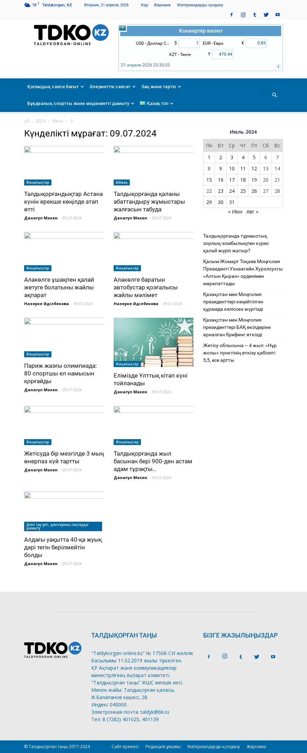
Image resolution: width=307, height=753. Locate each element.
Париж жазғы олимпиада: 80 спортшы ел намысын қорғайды (60, 373)
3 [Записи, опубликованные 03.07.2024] (231, 157)
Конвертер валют (201, 31)
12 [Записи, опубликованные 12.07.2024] (254, 168)
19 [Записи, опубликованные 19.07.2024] (254, 179)
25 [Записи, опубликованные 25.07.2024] (243, 191)
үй (26, 121)
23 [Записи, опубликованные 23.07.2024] (220, 191)
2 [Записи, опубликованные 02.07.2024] (220, 157)
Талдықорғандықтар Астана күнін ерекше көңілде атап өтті (63, 201)
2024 (40, 121)
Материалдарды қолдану (200, 5)
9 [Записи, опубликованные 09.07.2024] (220, 168)
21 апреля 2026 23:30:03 (145, 65)
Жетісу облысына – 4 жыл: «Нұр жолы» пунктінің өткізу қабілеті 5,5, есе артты (240, 353)
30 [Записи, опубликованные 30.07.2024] (220, 202)
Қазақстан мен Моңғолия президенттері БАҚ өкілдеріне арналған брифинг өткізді (237, 327)
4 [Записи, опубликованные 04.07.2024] (243, 157)
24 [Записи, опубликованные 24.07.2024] (232, 191)
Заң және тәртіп (161, 86)
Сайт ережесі (125, 747)
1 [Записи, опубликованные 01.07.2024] (209, 157)
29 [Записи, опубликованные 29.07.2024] (209, 202)
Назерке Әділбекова (46, 303)
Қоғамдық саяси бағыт (55, 86)
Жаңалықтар (37, 182)
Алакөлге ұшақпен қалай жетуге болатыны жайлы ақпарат (59, 287)
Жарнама (162, 5)
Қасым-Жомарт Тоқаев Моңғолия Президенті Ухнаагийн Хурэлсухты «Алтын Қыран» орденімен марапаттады (243, 272)
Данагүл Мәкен (41, 217)
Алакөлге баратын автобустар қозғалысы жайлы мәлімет (146, 287)
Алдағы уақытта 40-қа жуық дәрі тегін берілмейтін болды (63, 547)
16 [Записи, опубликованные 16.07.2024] (220, 179)
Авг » (252, 211)
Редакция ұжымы (163, 747)
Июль (58, 121)
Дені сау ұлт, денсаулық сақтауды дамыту (57, 526)
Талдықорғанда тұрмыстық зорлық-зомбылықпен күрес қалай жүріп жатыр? (236, 243)
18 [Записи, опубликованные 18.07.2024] (243, 179)
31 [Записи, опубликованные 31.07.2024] (232, 202)
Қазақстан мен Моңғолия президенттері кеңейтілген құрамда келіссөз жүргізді (233, 301)
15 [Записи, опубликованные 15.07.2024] (209, 179)
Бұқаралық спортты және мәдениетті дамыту (80, 103)
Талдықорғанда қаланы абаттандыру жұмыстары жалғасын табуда (149, 201)
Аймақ (122, 182)
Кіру (144, 5)
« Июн (235, 211)
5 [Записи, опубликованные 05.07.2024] (254, 157)
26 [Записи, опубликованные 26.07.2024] (254, 191)
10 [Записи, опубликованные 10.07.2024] (232, 168)
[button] (274, 95)
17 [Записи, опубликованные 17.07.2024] (232, 179)
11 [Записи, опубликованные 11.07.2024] (243, 168)
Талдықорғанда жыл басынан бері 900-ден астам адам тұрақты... (153, 461)
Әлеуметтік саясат (113, 86)
